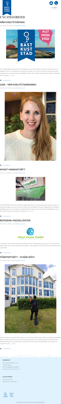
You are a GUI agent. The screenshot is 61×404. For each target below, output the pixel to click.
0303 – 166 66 (8, 365)
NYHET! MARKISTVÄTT (12, 169)
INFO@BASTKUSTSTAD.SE (12, 367)
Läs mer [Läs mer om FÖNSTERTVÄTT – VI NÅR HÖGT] (13, 343)
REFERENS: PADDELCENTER (15, 220)
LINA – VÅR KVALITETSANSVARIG (18, 84)
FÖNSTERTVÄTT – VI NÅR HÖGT (17, 257)
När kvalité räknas (12, 22)
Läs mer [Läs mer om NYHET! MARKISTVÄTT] (31, 211)
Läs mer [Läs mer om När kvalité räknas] (12, 75)
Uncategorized (6, 80)
